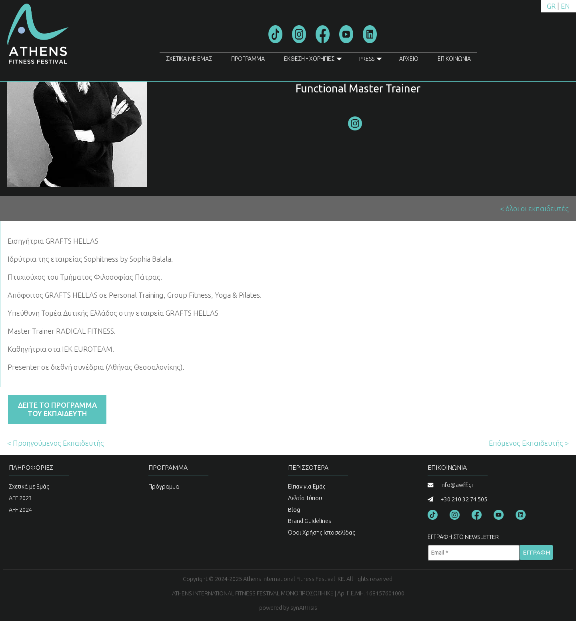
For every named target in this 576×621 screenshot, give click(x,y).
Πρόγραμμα (163, 486)
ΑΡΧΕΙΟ (408, 59)
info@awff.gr (457, 485)
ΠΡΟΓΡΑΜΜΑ (248, 59)
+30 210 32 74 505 (463, 499)
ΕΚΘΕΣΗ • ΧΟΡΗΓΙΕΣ (313, 60)
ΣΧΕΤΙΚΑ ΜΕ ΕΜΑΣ (189, 59)
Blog (294, 510)
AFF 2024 (20, 510)
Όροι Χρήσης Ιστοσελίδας (321, 532)
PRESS (370, 60)
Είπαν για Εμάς (307, 486)
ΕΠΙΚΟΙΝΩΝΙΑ (454, 59)
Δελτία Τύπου (305, 498)
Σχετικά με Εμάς (29, 486)
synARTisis (303, 608)
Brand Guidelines (309, 521)
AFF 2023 (20, 498)
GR (551, 6)
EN (565, 6)
